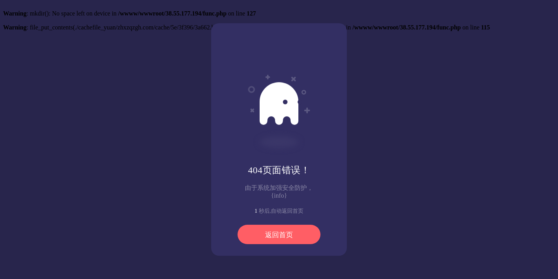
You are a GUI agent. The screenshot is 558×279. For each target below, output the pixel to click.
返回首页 (279, 235)
